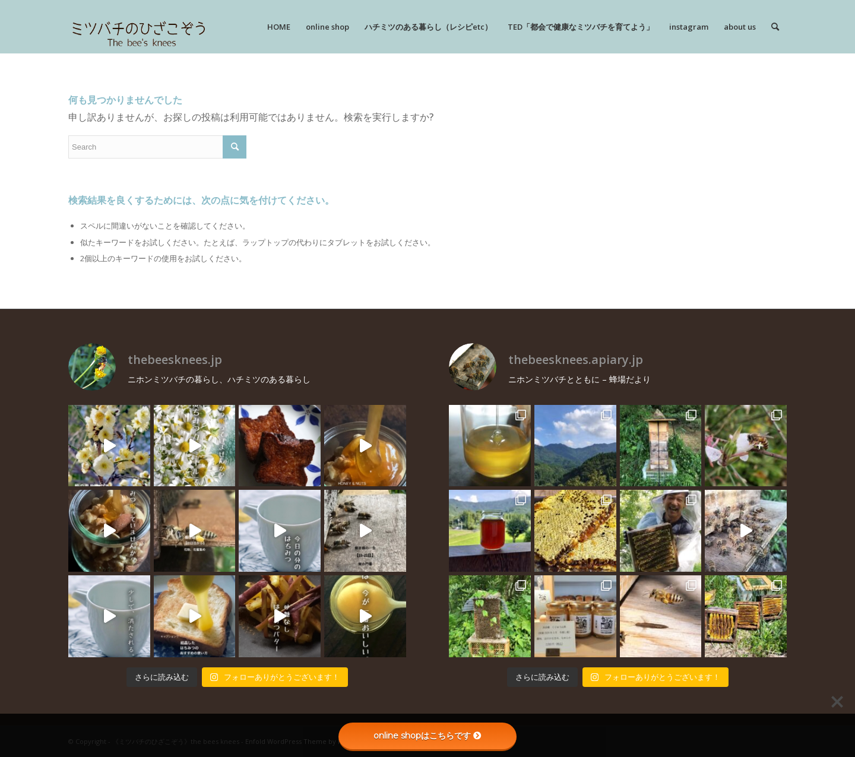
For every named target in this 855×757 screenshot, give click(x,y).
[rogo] (138, 26)
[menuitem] (278, 26)
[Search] (775, 26)
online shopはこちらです (427, 735)
